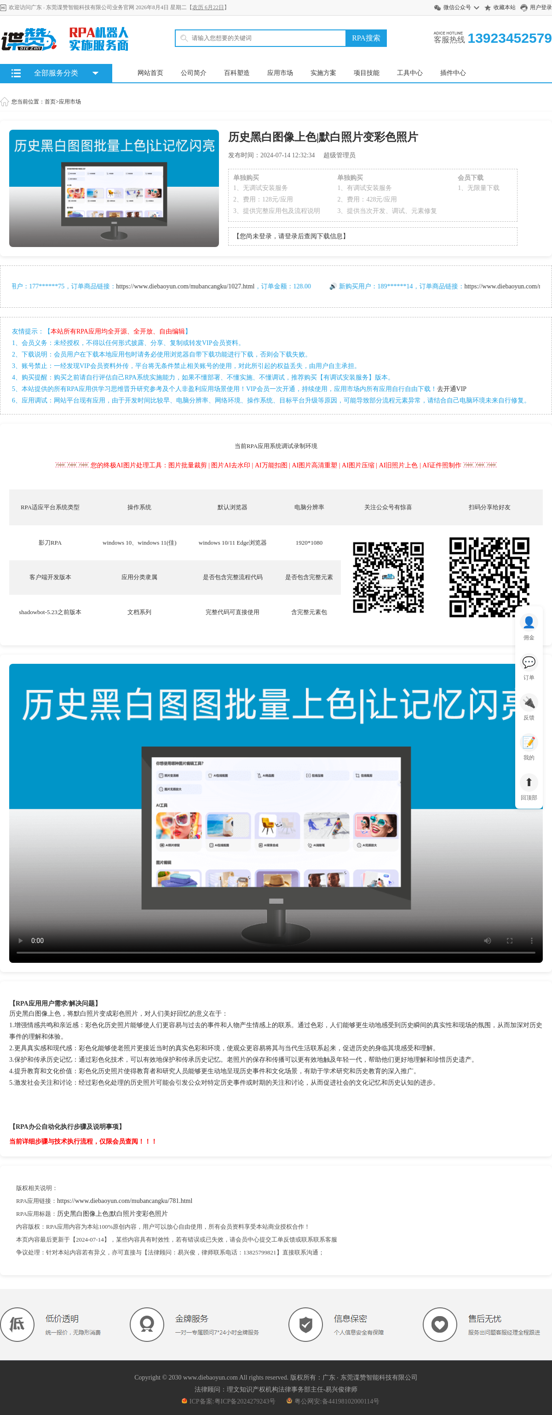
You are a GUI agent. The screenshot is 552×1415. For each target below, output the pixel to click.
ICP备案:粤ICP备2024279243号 (229, 1401)
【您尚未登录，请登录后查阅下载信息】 (291, 236)
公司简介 (194, 72)
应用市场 (280, 72)
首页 (50, 101)
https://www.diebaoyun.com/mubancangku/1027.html (191, 286)
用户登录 (541, 7)
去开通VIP (452, 388)
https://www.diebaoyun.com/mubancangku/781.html (124, 1200)
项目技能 (367, 72)
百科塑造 (237, 72)
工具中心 (410, 72)
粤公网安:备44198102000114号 (333, 1401)
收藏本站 (505, 7)
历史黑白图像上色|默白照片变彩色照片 (112, 1213)
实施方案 (323, 72)
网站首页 (150, 72)
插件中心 (453, 72)
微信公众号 (457, 7)
